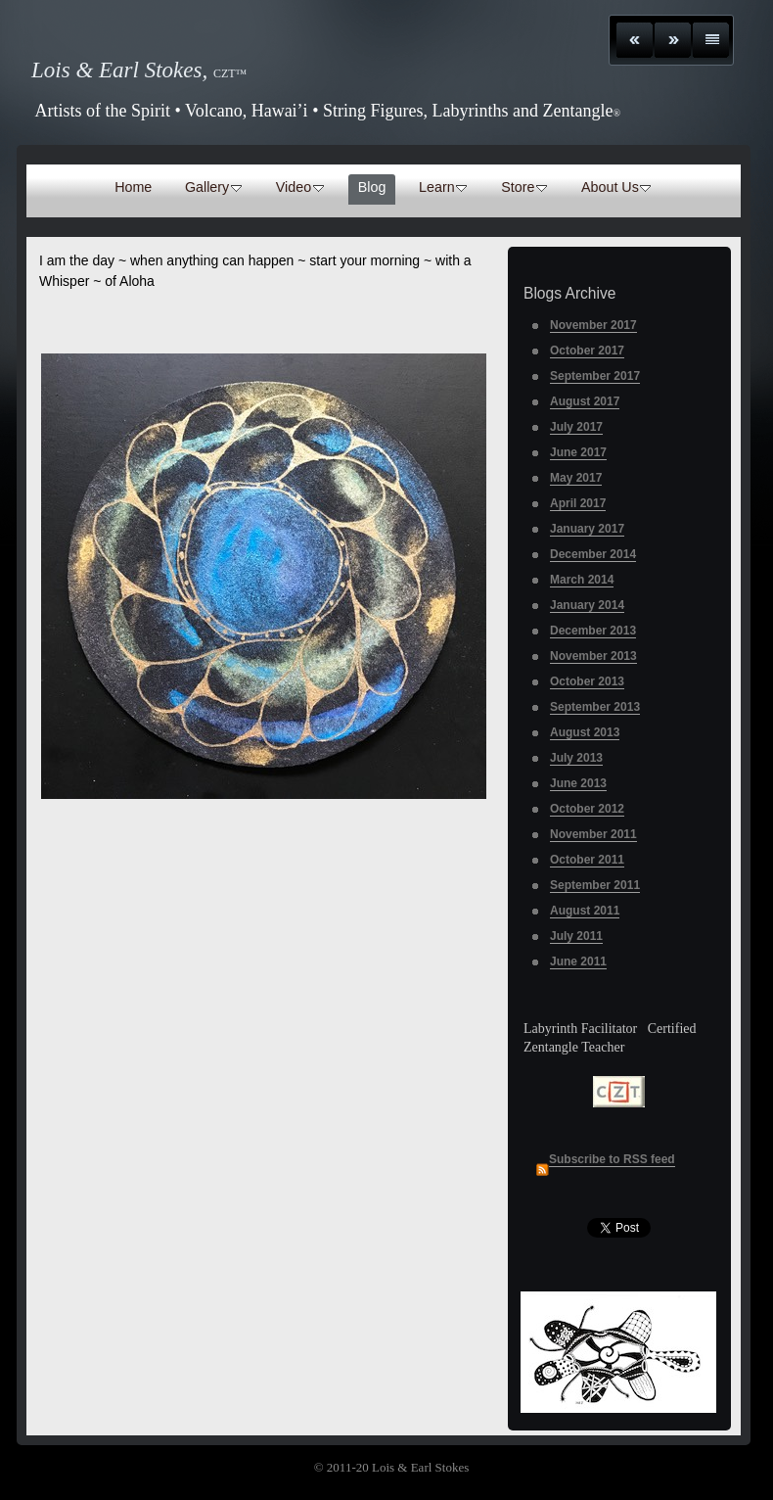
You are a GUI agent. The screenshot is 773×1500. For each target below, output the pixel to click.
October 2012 (587, 809)
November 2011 (593, 834)
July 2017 (576, 427)
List (711, 40)
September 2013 (595, 707)
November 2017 (593, 325)
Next (673, 40)
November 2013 (593, 656)
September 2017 (595, 376)
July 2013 (576, 758)
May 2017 (576, 478)
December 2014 (593, 554)
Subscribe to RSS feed (612, 1159)
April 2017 (578, 503)
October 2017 (587, 350)
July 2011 (576, 936)
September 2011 (595, 885)
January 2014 (587, 605)
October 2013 (587, 681)
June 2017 (578, 452)
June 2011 (578, 961)
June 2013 (578, 783)
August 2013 (584, 732)
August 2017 (584, 401)
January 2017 (587, 529)
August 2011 (584, 910)
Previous (634, 40)
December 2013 (593, 630)
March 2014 (582, 579)
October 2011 (587, 860)
